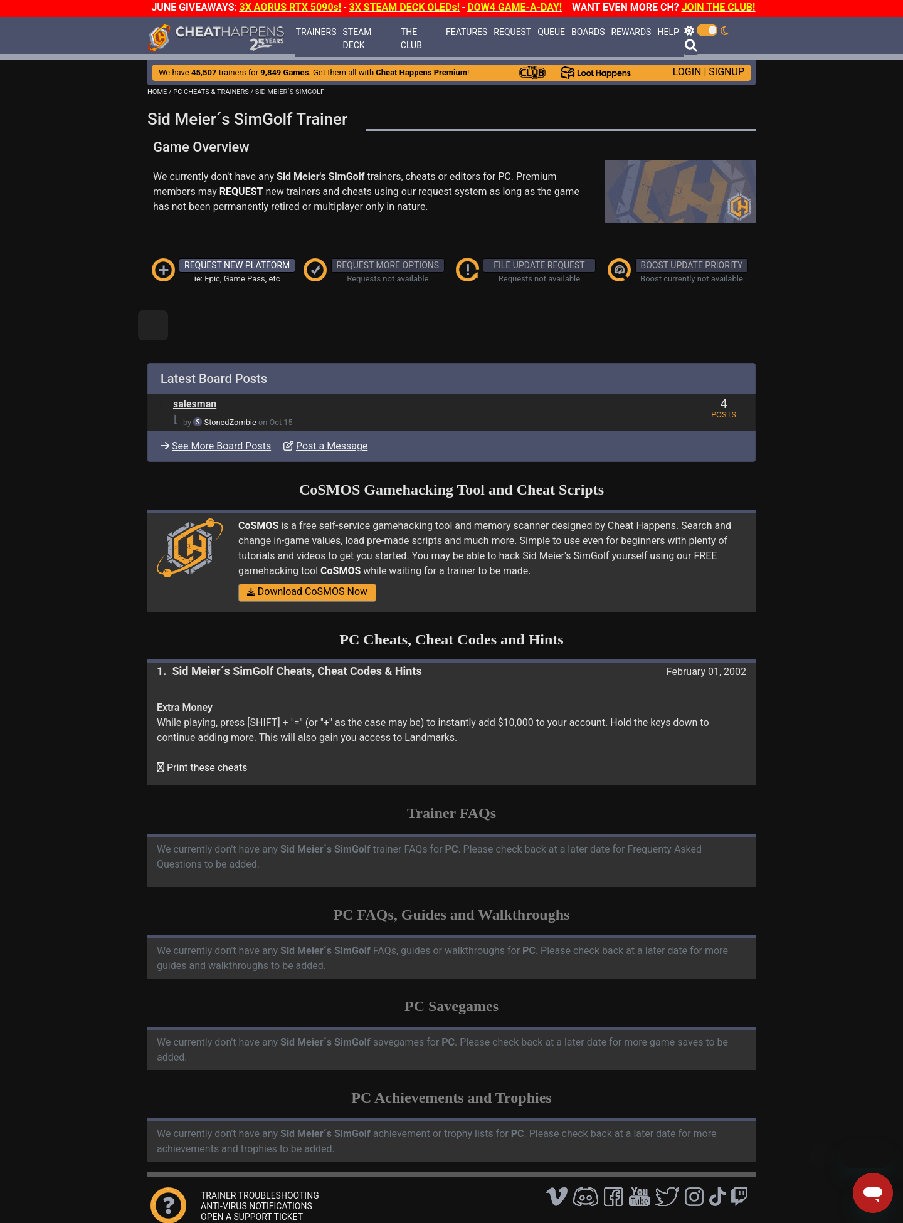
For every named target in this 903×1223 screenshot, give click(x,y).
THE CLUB (411, 38)
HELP (668, 32)
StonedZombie (230, 422)
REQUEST (512, 32)
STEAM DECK (356, 38)
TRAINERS (316, 32)
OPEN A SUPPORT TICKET (252, 1217)
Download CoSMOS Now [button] (307, 591)
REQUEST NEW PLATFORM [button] (237, 265)
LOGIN (687, 72)
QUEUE (551, 32)
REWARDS (631, 32)
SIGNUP (726, 72)
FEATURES (466, 32)
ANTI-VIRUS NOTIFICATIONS (256, 1206)
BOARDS (588, 32)
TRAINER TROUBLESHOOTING (260, 1195)
